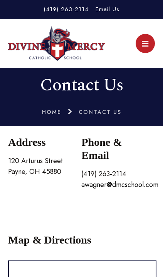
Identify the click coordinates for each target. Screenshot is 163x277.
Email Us (107, 9)
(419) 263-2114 (66, 9)
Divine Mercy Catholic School (56, 43)
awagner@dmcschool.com (119, 185)
